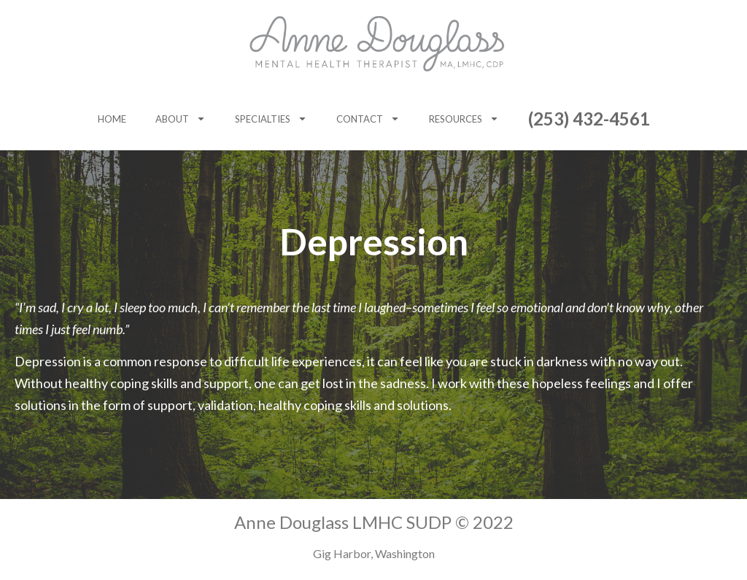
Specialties (271, 119)
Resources (464, 119)
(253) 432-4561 (589, 118)
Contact (368, 119)
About (180, 119)
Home (112, 119)
